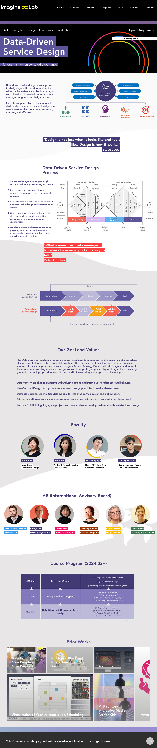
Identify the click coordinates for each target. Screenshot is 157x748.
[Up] (150, 741)
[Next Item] (144, 684)
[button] (75, 7)
